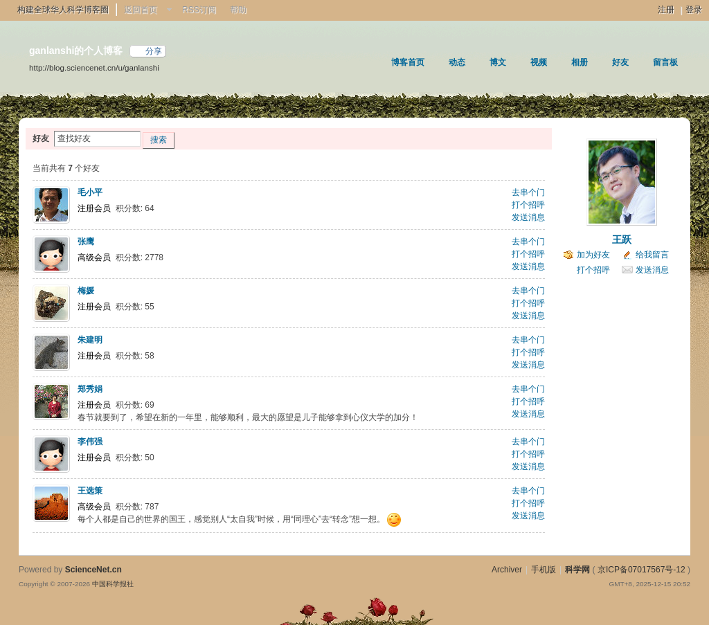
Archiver (507, 569)
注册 (666, 10)
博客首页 (407, 62)
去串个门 (528, 192)
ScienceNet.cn (93, 569)
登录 (693, 10)
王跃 (621, 239)
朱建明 (90, 340)
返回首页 (140, 10)
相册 (579, 62)
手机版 (543, 569)
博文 (498, 62)
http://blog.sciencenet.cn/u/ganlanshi (94, 67)
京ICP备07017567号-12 (641, 569)
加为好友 (593, 255)
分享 (153, 51)
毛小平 (90, 192)
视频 (538, 62)
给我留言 (652, 255)
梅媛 (86, 291)
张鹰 (86, 241)
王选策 (90, 491)
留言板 (665, 62)
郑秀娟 (90, 389)
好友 (620, 62)
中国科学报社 (113, 584)
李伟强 (90, 441)
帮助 (238, 10)
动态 (457, 62)
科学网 (577, 569)
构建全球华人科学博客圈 (63, 10)
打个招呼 (528, 205)
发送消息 (528, 217)
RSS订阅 (199, 10)
